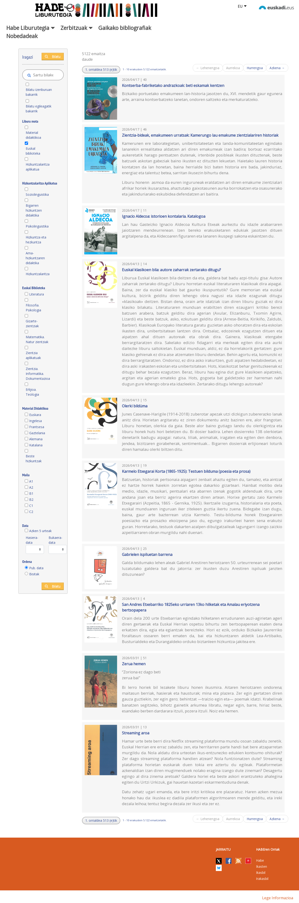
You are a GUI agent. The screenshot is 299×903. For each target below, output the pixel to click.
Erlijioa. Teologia (32, 392)
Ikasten (261, 866)
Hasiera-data (32, 540)
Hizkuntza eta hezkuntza (36, 239)
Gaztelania (37, 433)
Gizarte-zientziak (32, 323)
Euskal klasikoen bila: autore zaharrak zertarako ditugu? (171, 269)
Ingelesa (35, 421)
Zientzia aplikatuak (33, 355)
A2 (31, 487)
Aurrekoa (233, 68)
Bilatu (53, 56)
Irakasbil (262, 878)
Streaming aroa (135, 733)
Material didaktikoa (33, 135)
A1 (31, 481)
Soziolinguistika (37, 194)
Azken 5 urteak (40, 531)
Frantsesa (36, 427)
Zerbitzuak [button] (77, 28)
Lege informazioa (277, 897)
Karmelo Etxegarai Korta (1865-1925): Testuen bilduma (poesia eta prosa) (186, 471)
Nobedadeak (22, 36)
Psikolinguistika (37, 226)
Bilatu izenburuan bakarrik (39, 92)
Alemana (36, 439)
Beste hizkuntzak (34, 458)
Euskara (35, 414)
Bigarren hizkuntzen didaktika (34, 210)
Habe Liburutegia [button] (30, 28)
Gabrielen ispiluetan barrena (147, 554)
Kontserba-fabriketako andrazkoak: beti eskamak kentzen (173, 85)
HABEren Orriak (268, 849)
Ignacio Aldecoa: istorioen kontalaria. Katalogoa (163, 216)
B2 (31, 499)
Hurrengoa (255, 68)
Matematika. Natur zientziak (37, 339)
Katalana (36, 445)
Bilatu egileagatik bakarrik (38, 108)
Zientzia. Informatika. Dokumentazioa (38, 373)
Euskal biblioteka (33, 151)
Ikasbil (260, 872)
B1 (31, 493)
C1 (31, 505)
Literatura (36, 294)
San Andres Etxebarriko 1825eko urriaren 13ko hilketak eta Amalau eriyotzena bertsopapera (191, 607)
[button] (101, 69)
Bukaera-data (55, 540)
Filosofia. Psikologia (33, 307)
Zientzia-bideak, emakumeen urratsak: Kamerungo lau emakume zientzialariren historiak (200, 135)
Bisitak (34, 574)
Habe (260, 860)
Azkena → (277, 68)
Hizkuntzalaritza (38, 274)
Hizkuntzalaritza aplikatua (38, 166)
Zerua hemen (134, 663)
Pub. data (36, 568)
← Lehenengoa (207, 68)
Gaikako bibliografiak (124, 28)
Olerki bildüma (134, 406)
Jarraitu (223, 849)
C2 (31, 511)
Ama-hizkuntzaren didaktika (35, 258)
